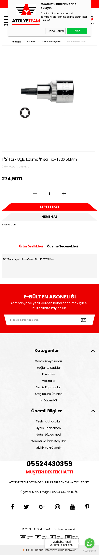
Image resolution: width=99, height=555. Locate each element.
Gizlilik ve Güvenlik (48, 447)
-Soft (27, 550)
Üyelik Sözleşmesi (48, 428)
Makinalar (48, 381)
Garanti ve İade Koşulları (48, 441)
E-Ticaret (37, 550)
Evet (77, 31)
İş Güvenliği (48, 400)
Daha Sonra (56, 31)
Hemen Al (49, 216)
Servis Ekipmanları (48, 387)
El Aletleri (48, 374)
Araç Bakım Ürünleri (48, 394)
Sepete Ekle (49, 206)
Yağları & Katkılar (48, 368)
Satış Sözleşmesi (48, 434)
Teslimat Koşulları (48, 421)
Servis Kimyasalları (48, 361)
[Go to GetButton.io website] (89, 551)
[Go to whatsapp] (89, 543)
